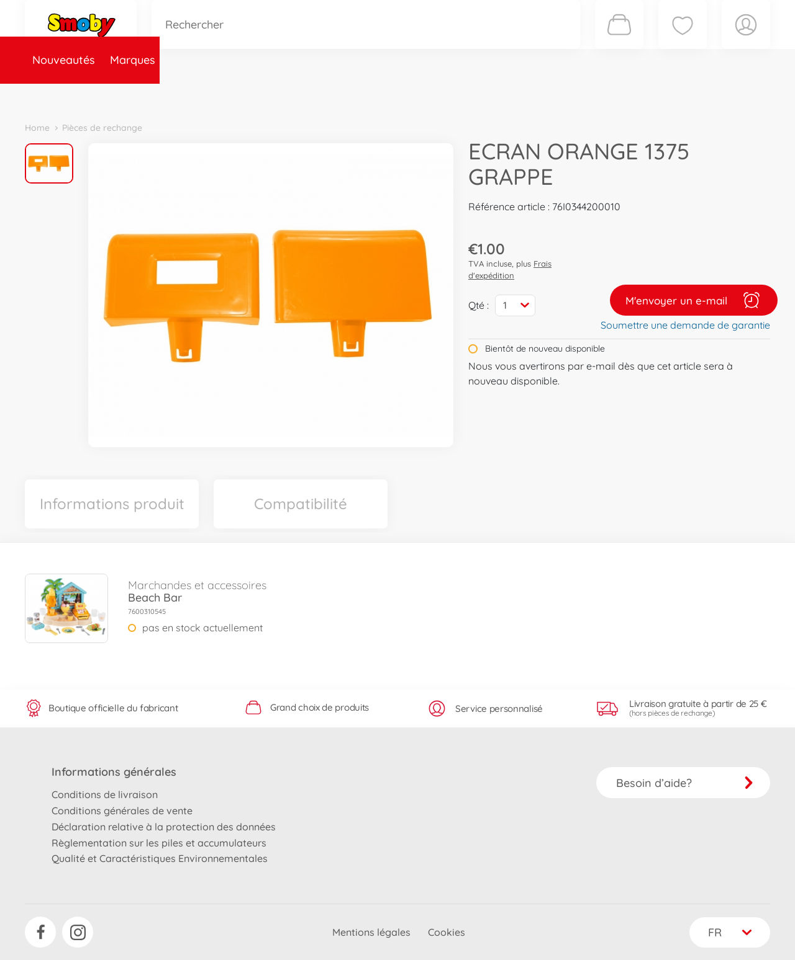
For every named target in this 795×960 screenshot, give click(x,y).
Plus (631, 95)
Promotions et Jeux (460, 95)
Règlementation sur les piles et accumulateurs (159, 843)
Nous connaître (565, 95)
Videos (376, 95)
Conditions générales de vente (122, 810)
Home (37, 127)
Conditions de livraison (105, 794)
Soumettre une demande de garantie (685, 325)
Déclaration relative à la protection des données (164, 826)
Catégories (198, 95)
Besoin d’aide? (684, 783)
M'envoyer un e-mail (693, 300)
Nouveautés (63, 95)
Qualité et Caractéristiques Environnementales (160, 858)
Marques (132, 95)
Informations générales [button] (114, 772)
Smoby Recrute (696, 95)
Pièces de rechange (292, 95)
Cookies (446, 932)
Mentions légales (371, 932)
